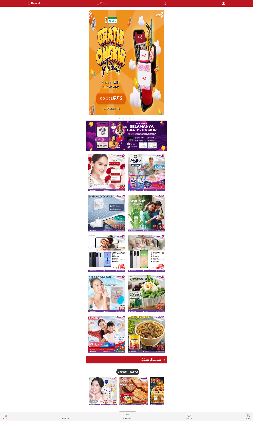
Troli (248, 416)
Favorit (189, 416)
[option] (126, 62)
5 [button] (133, 118)
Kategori (65, 416)
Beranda (36, 3)
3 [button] (126, 118)
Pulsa (103, 3)
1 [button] (119, 118)
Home (5, 416)
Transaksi (127, 416)
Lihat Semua (151, 359)
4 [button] (130, 118)
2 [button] (123, 118)
